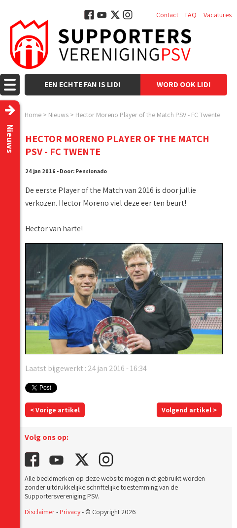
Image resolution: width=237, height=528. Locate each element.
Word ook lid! (184, 84)
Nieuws (58, 114)
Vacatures (217, 14)
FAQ (191, 14)
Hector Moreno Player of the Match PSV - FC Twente (147, 114)
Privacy (70, 511)
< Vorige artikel (55, 409)
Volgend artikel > (189, 409)
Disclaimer (40, 511)
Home (33, 114)
